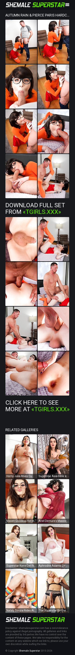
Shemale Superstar (29, 650)
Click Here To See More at (37, 406)
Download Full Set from (35, 208)
